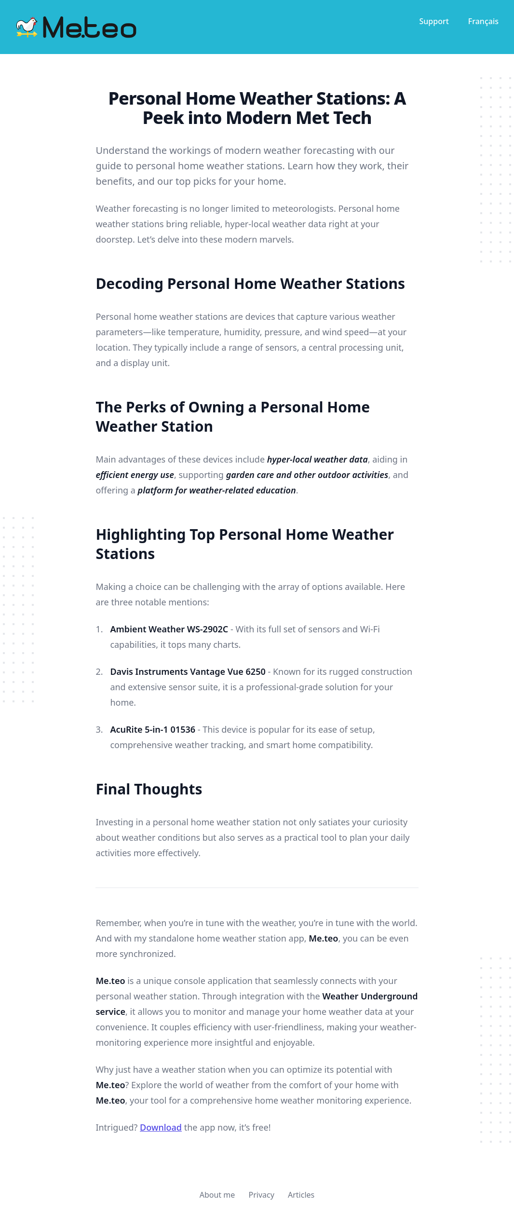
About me (217, 1194)
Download (161, 1127)
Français (483, 21)
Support (433, 21)
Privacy (261, 1194)
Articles (301, 1194)
